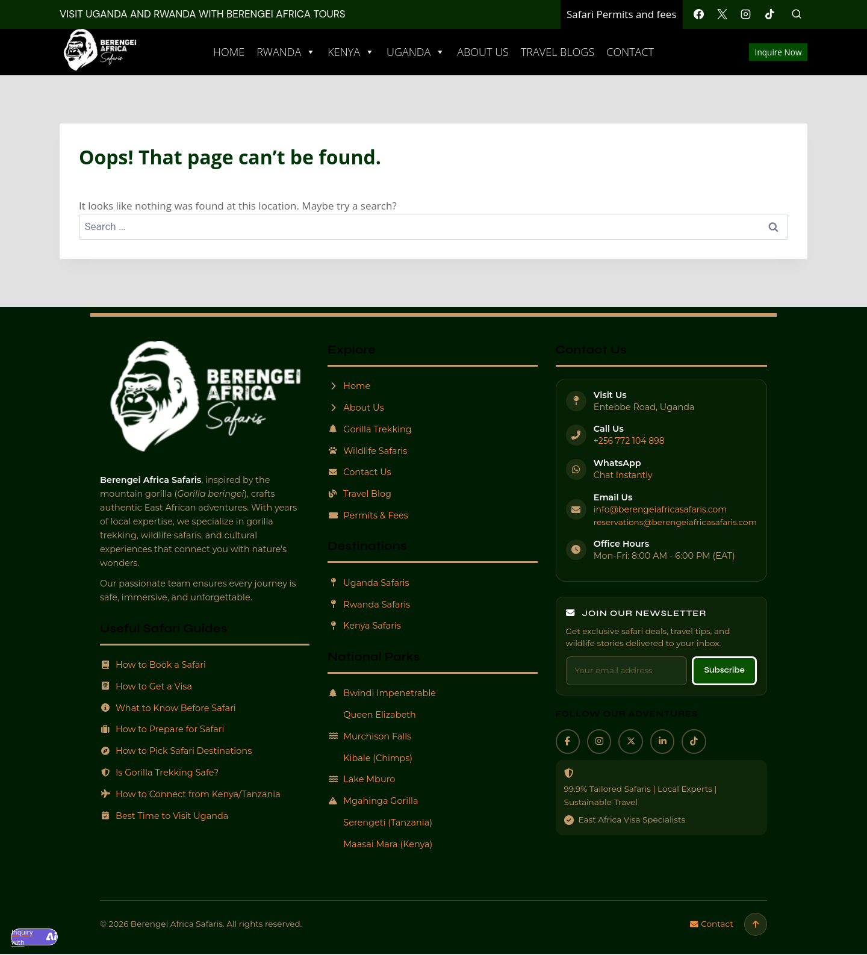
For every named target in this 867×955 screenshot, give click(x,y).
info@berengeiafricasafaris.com (662, 508)
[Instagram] (746, 14)
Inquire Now (778, 52)
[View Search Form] (796, 14)
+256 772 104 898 (630, 440)
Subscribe (722, 670)
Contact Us (360, 472)
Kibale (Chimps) (371, 758)
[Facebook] (699, 14)
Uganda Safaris (369, 582)
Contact (630, 52)
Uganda (416, 52)
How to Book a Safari (155, 664)
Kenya (351, 52)
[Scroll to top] (755, 925)
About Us (483, 52)
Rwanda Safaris (369, 604)
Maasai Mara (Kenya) (381, 844)
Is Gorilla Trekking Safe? (161, 772)
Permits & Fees (369, 515)
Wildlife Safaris (368, 450)
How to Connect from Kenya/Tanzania (194, 794)
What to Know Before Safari (170, 708)
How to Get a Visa (148, 686)
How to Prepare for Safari (164, 729)
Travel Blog (360, 494)
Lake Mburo (362, 779)
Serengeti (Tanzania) (381, 822)
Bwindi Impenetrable (383, 693)
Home (228, 52)
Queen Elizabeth (373, 715)
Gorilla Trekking (370, 429)
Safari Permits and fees (622, 14)
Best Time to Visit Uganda (167, 815)
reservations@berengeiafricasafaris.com (675, 521)
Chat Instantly (624, 475)
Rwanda (285, 52)
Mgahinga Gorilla (374, 801)
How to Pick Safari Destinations (179, 750)
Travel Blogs (557, 52)
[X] (722, 14)
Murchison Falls (370, 736)
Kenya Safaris (365, 626)
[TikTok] (769, 14)
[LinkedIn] (669, 742)
